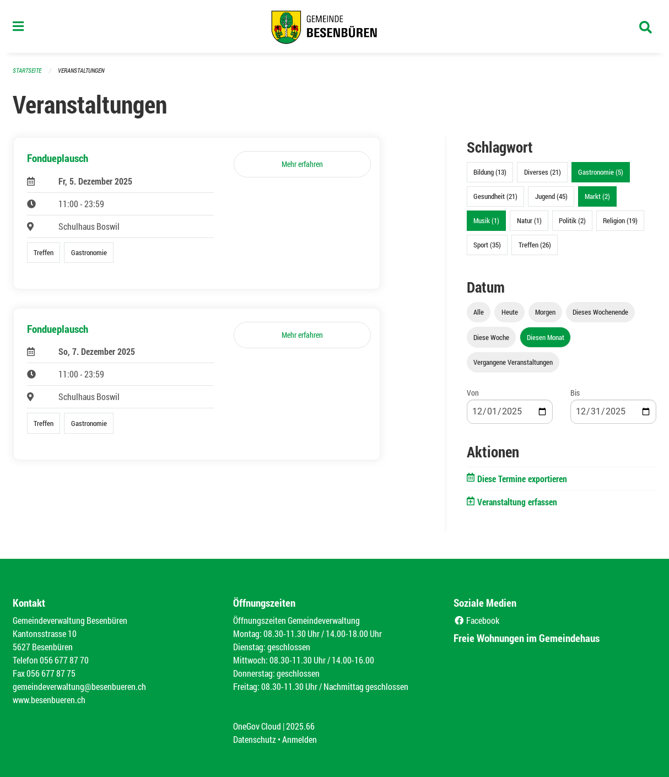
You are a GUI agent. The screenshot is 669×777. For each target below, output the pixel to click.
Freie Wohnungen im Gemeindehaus (527, 638)
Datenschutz (254, 739)
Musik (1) (486, 220)
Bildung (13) (489, 172)
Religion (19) (620, 220)
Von (473, 392)
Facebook (476, 620)
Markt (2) (597, 196)
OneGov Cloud (257, 726)
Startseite (27, 70)
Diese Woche (491, 337)
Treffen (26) (535, 244)
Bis (575, 392)
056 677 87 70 (64, 660)
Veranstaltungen (81, 70)
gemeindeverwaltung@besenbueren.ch (79, 686)
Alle (478, 311)
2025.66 (300, 726)
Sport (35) (487, 244)
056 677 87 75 (50, 673)
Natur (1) (529, 220)
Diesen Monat (545, 337)
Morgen (545, 311)
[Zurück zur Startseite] (334, 26)
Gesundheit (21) (495, 196)
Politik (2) (572, 220)
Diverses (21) (542, 172)
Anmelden (299, 739)
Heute (509, 311)
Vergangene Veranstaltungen (513, 362)
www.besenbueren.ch (49, 699)
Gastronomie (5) (600, 172)
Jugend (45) (551, 196)
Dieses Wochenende (600, 311)
